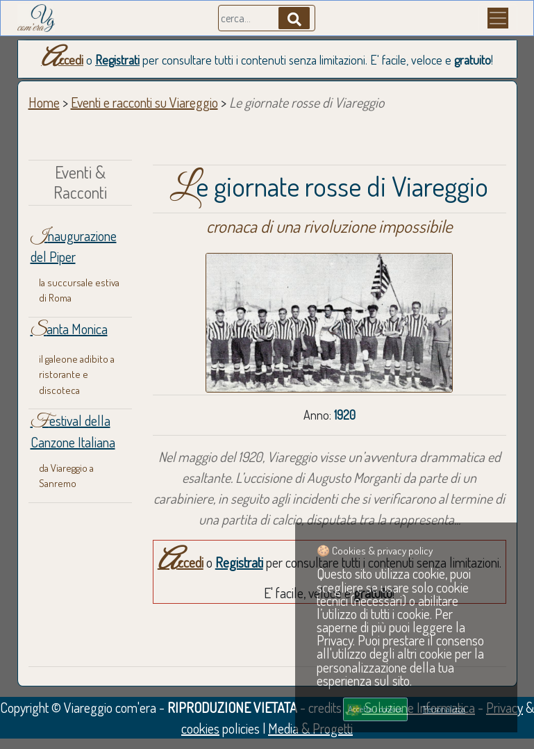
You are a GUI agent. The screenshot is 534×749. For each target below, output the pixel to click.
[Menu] (497, 18)
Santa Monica (69, 329)
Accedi (62, 59)
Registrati (117, 59)
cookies (200, 728)
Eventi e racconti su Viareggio (144, 102)
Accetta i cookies (375, 708)
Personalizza (444, 708)
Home (44, 102)
